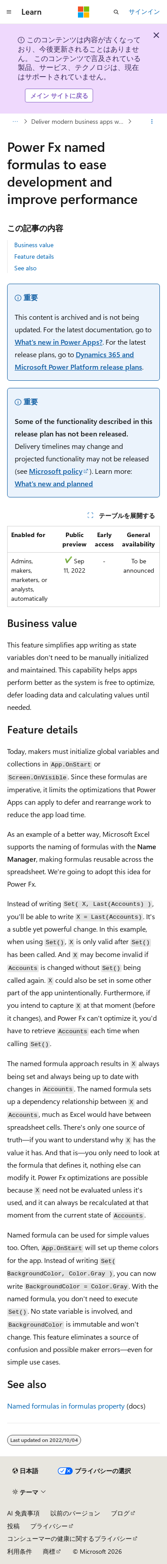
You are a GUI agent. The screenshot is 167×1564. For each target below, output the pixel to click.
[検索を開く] (116, 12)
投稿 (13, 1526)
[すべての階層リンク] (15, 121)
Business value (33, 244)
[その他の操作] (152, 121)
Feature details (34, 256)
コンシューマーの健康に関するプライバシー (69, 1538)
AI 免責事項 (23, 1513)
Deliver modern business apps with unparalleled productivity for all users (78, 121)
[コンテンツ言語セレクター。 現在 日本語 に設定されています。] (25, 1471)
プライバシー (49, 1526)
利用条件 (19, 1551)
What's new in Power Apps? (58, 341)
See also (25, 268)
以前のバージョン (75, 1513)
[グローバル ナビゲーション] (9, 12)
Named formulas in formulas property (66, 1405)
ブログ (120, 1513)
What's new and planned (54, 483)
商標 (49, 1551)
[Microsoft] (84, 12)
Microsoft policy (55, 471)
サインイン (144, 11)
